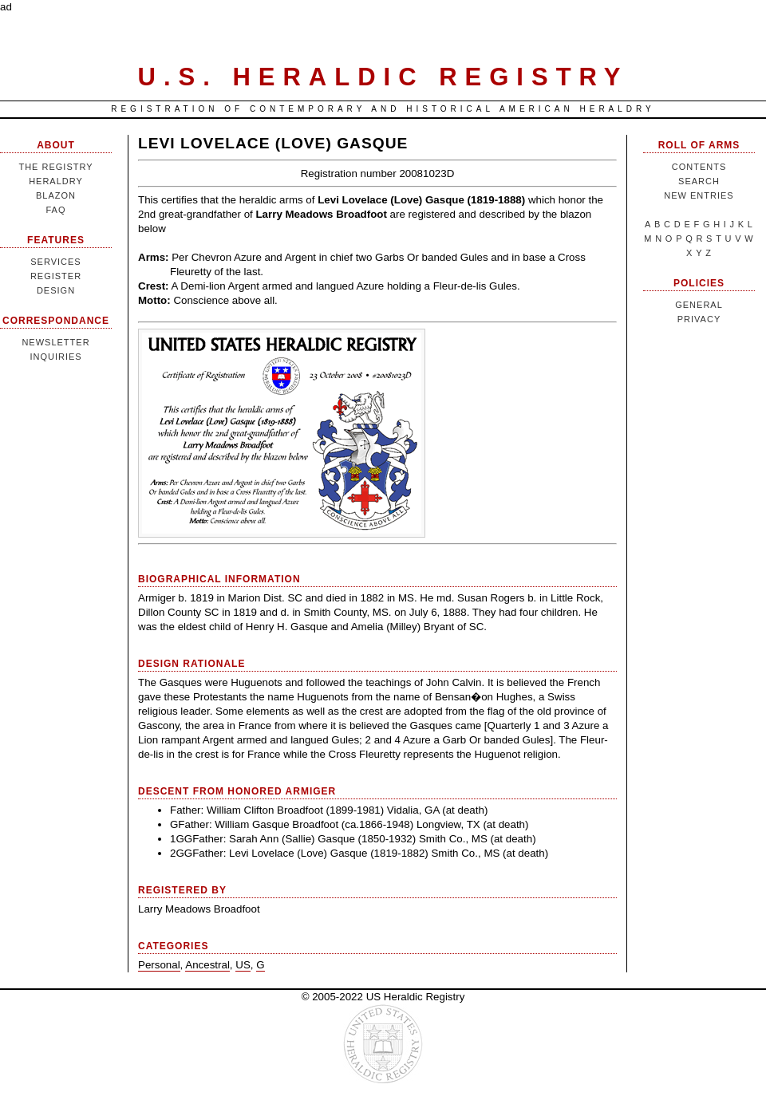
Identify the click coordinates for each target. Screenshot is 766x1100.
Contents (699, 167)
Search (699, 181)
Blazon (56, 195)
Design (56, 290)
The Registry (55, 167)
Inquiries (55, 356)
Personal (159, 965)
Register (55, 276)
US (243, 965)
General (699, 304)
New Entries (698, 195)
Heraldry (56, 181)
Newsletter (55, 342)
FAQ (55, 210)
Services (55, 261)
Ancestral (207, 965)
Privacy (699, 319)
